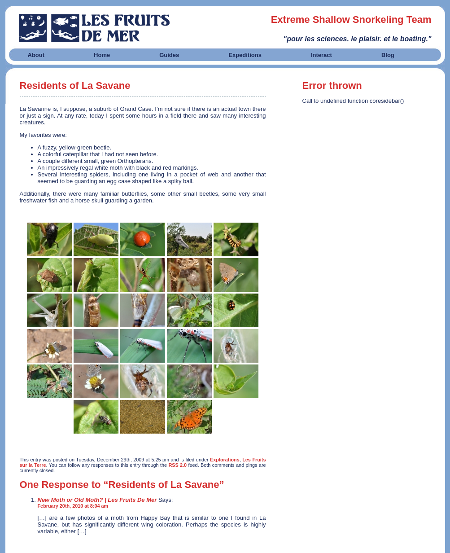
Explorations (225, 459)
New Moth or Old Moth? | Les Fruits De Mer (97, 499)
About (36, 55)
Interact (321, 55)
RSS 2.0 (177, 465)
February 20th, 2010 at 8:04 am (73, 506)
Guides (169, 55)
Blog (387, 55)
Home (102, 55)
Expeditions (245, 55)
